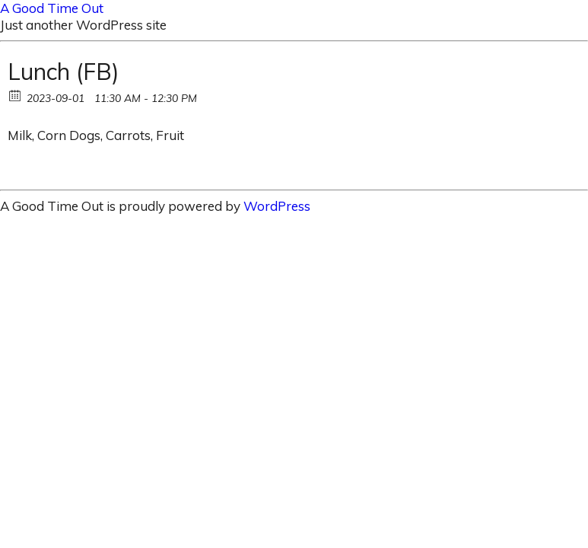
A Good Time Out (51, 8)
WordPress (276, 206)
